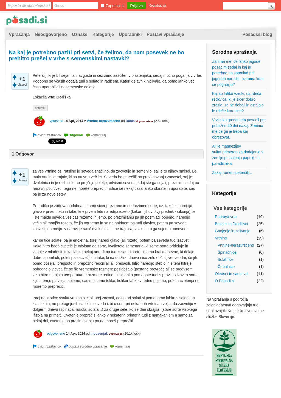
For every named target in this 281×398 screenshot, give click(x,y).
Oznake (80, 34)
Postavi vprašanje (165, 34)
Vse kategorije (230, 208)
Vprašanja (19, 34)
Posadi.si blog (257, 34)
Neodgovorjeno (51, 34)
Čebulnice (226, 266)
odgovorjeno (56, 333)
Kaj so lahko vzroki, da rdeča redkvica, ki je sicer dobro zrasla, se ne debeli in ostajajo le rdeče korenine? (238, 102)
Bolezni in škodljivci (231, 224)
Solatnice (226, 259)
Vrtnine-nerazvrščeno (236, 245)
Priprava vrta (226, 216)
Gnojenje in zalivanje (232, 231)
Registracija (157, 5)
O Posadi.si (225, 281)
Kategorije (103, 34)
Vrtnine (221, 238)
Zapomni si (115, 6)
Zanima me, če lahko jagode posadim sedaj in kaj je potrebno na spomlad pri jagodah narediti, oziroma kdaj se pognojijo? (237, 73)
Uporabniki (130, 34)
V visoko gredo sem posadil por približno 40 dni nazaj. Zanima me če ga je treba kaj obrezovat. (239, 128)
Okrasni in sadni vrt (231, 274)
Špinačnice (227, 252)
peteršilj (40, 107)
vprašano (56, 121)
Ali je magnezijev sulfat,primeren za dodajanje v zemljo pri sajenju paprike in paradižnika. (237, 155)
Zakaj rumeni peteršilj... (232, 172)
